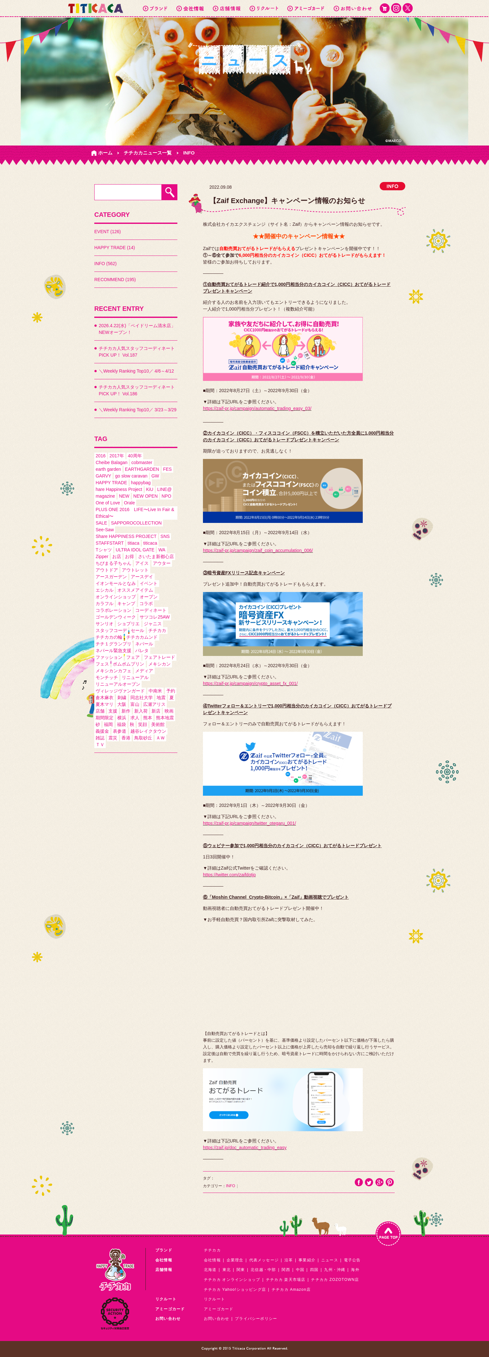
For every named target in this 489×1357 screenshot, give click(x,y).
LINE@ (164, 489)
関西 (286, 1269)
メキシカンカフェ (113, 670)
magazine (105, 496)
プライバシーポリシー (256, 1318)
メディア (144, 670)
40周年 (135, 455)
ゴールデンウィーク (116, 616)
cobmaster (141, 462)
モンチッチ (107, 677)
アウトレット (135, 569)
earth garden (108, 469)
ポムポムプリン (128, 664)
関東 (241, 1269)
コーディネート (151, 610)
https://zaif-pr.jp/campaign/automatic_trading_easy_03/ (257, 408)
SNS (165, 536)
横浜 (121, 717)
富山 (134, 704)
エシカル (104, 590)
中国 (300, 1269)
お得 (129, 556)
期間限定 (104, 717)
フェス (102, 664)
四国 (314, 1269)
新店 (155, 711)
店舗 (100, 711)
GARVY (103, 475)
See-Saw (105, 529)
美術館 (158, 724)
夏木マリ (104, 704)
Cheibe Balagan (112, 462)
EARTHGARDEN (142, 469)
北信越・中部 (263, 1269)
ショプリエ (128, 623)
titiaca (133, 543)
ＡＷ (160, 737)
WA (161, 549)
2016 (100, 455)
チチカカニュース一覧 (148, 152)
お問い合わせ (216, 1318)
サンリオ (104, 623)
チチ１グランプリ (113, 643)
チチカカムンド (142, 637)
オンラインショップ (116, 596)
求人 (134, 717)
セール (137, 630)
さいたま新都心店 (156, 556)
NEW (124, 496)
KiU (149, 489)
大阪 (121, 704)
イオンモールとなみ (116, 583)
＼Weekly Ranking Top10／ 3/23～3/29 (137, 409)
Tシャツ (104, 549)
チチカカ (157, 630)
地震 (161, 697)
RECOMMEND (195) (115, 279)
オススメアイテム (135, 590)
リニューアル (135, 677)
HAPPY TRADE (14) (114, 247)
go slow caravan (131, 475)
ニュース (329, 1260)
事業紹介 (307, 1260)
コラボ (146, 603)
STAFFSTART (110, 543)
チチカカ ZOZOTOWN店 (335, 1279)
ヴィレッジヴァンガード (120, 690)
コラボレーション (113, 610)
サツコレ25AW (155, 616)
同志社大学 (141, 697)
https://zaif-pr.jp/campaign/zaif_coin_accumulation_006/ (258, 550)
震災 (112, 737)
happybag (141, 482)
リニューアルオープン (118, 684)
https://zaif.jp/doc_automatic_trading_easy (245, 1147)
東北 (226, 1269)
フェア (133, 657)
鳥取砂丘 (143, 737)
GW (155, 475)
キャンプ (126, 603)
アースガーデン (111, 576)
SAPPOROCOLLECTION (136, 522)
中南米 (155, 690)
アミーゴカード (218, 1309)
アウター (162, 563)
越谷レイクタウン (148, 731)
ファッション (109, 657)
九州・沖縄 (334, 1269)
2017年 (117, 455)
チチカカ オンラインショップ (232, 1279)
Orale (129, 502)
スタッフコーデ (111, 630)
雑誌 (100, 737)
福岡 (108, 724)
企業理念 (235, 1260)
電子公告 (352, 1260)
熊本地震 (165, 717)
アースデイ (142, 576)
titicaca (150, 543)
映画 (169, 711)
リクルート (214, 1299)
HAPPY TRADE (111, 482)
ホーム (105, 152)
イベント (149, 583)
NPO (166, 496)
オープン (149, 596)
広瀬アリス (154, 704)
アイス (142, 563)
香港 (125, 737)
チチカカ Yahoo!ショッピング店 (235, 1289)
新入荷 (141, 711)
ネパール (144, 643)
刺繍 (121, 697)
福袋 (121, 724)
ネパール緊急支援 (113, 650)
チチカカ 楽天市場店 (285, 1279)
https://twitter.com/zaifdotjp (229, 874)
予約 (170, 690)
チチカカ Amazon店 (291, 1289)
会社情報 (212, 1260)
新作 (125, 711)
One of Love (108, 502)
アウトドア (107, 569)
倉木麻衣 (104, 697)
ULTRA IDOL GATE (135, 549)
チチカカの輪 (109, 637)
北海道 (210, 1269)
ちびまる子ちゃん (113, 563)
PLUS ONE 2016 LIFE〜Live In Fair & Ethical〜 (135, 513)
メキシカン (159, 664)
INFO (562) (105, 263)
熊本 (147, 717)
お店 (116, 556)
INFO (189, 152)
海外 (355, 1269)
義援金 (102, 731)
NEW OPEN (145, 496)
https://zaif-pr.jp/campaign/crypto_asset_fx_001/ (250, 683)
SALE (101, 522)
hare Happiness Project (119, 489)
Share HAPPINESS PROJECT (126, 536)
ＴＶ (100, 744)
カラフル (104, 603)
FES (167, 469)
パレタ (142, 650)
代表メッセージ (264, 1260)
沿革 (288, 1260)
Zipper (102, 556)
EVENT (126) (107, 231)
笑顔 (142, 724)
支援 (112, 711)
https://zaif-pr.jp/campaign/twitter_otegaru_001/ (249, 823)
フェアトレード (159, 657)
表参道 (119, 731)
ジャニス (153, 623)
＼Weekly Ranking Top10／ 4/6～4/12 (136, 371)
